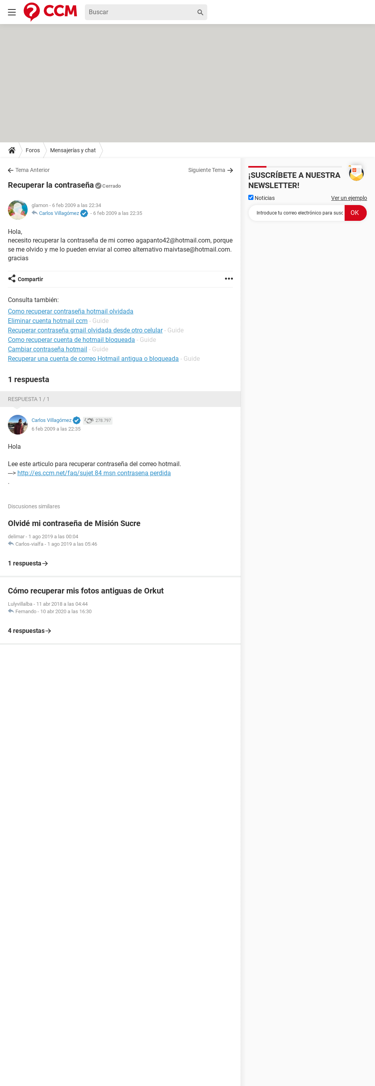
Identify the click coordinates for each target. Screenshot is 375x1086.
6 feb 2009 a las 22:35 (117, 213)
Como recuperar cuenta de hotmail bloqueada (71, 339)
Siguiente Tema (206, 170)
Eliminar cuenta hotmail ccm (48, 321)
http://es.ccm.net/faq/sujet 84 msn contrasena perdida (94, 473)
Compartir (30, 279)
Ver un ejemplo (349, 198)
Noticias (261, 198)
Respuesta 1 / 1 (29, 399)
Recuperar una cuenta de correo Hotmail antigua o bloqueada (93, 358)
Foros (33, 150)
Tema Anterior (32, 170)
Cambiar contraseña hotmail (47, 349)
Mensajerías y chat (73, 150)
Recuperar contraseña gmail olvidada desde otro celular (85, 330)
